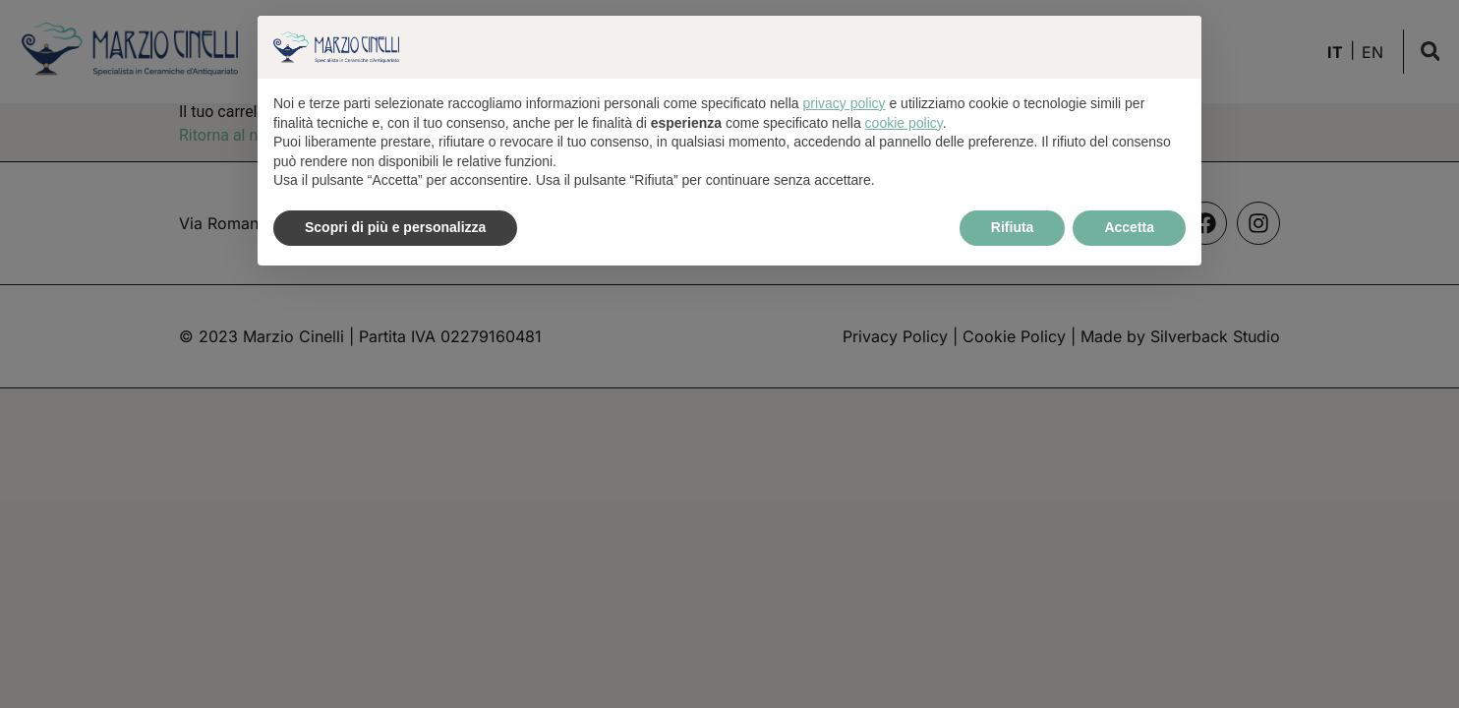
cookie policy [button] (904, 123)
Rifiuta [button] (1012, 227)
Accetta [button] (1129, 227)
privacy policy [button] (844, 103)
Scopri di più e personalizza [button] (395, 227)
